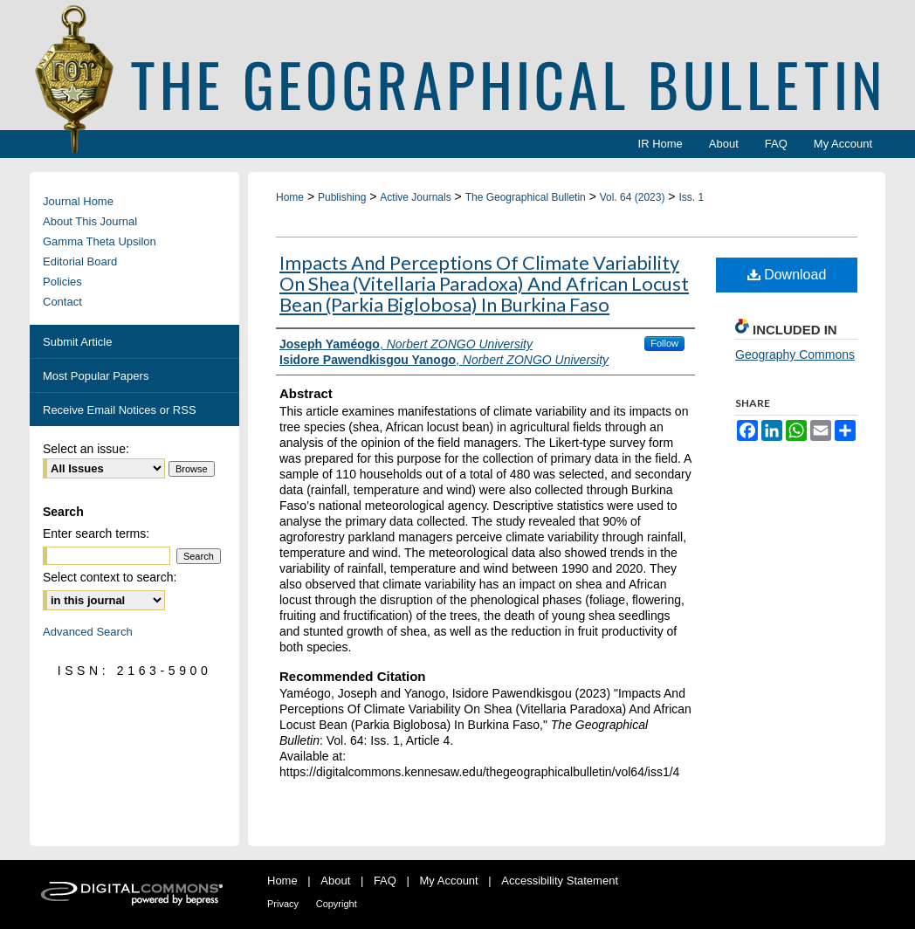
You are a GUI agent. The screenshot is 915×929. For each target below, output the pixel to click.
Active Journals (415, 197)
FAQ (385, 880)
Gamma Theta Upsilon (99, 241)
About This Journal (90, 221)
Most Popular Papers (95, 375)
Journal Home (78, 201)
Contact (62, 301)
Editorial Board (80, 261)
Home (290, 197)
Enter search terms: (96, 533)
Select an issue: (86, 449)
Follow (664, 343)
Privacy (283, 903)
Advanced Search (88, 631)
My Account (449, 880)
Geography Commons (795, 354)
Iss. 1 (691, 197)
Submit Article (77, 341)
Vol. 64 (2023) (632, 197)
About (335, 880)
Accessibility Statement (559, 880)
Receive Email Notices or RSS (119, 409)
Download (787, 274)
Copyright (336, 903)
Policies (62, 281)
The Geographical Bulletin (525, 197)
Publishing (342, 197)
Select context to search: (109, 577)
